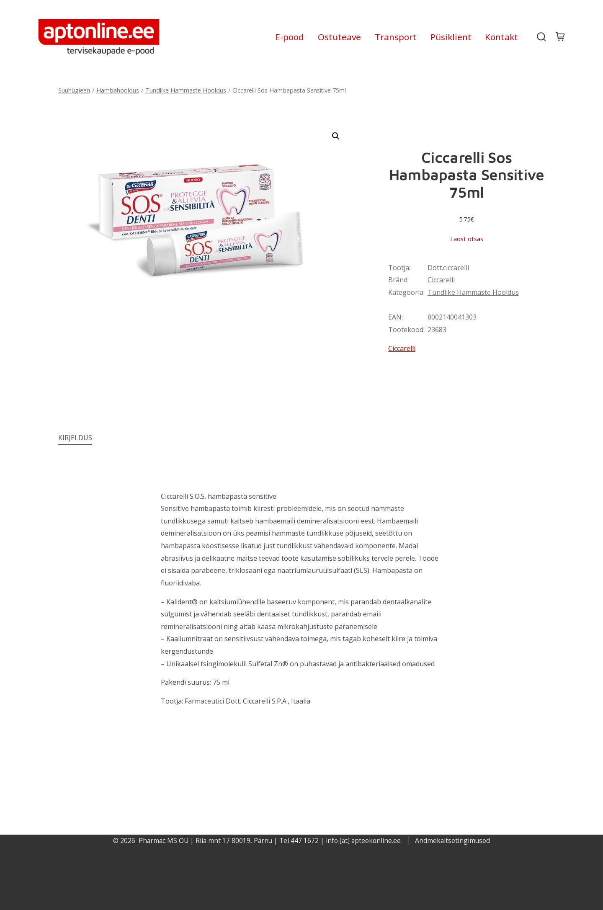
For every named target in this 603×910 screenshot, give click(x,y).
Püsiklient (451, 37)
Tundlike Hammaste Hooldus (185, 90)
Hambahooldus (117, 90)
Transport (396, 37)
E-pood (289, 37)
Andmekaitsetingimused (452, 840)
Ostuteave (339, 37)
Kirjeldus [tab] (75, 437)
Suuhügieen (74, 90)
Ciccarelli (441, 279)
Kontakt (501, 37)
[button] (335, 136)
